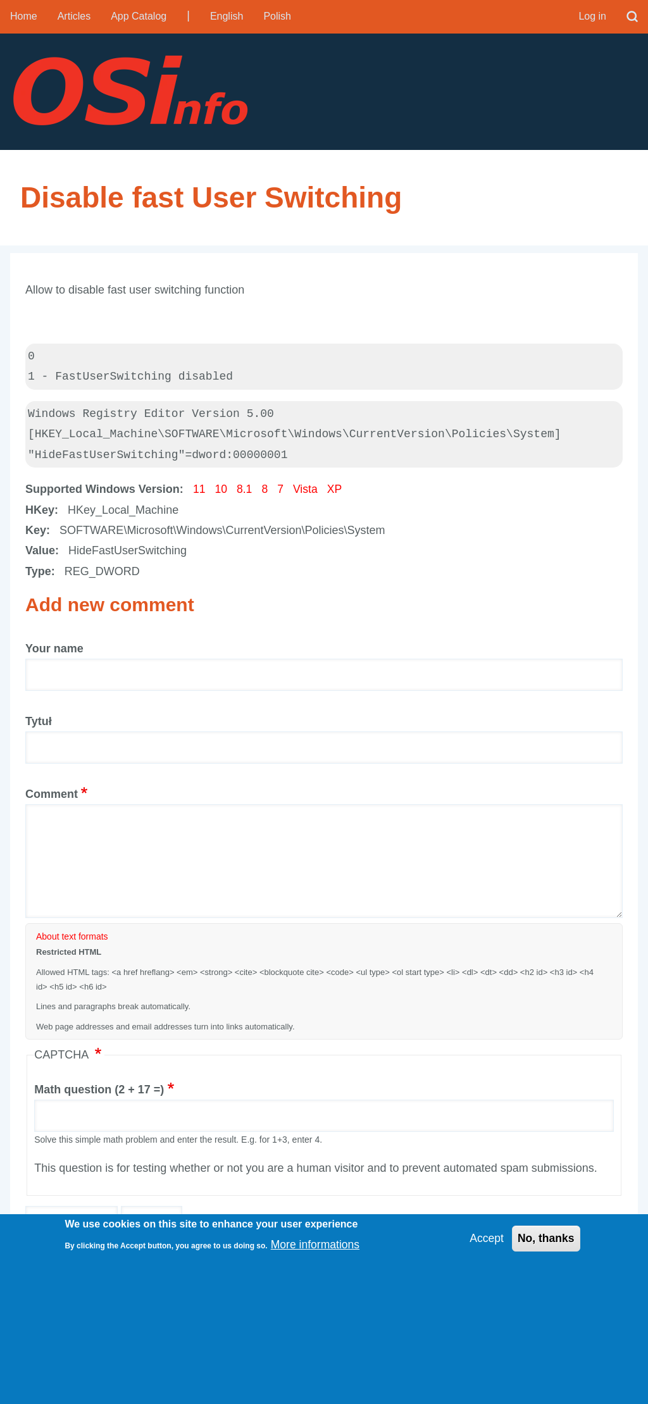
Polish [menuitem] (277, 16)
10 (221, 493)
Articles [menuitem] (74, 16)
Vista (307, 493)
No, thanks (545, 1239)
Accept (485, 1239)
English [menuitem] (226, 16)
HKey (39, 513)
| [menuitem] (188, 15)
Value (40, 554)
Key (35, 533)
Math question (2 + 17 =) (99, 1092)
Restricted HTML (68, 955)
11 (199, 493)
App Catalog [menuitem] (138, 16)
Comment (51, 797)
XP (336, 493)
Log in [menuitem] (592, 16)
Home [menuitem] (23, 16)
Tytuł (38, 724)
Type (38, 574)
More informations (316, 1244)
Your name (54, 652)
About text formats (72, 940)
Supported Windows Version (102, 493)
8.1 (245, 493)
